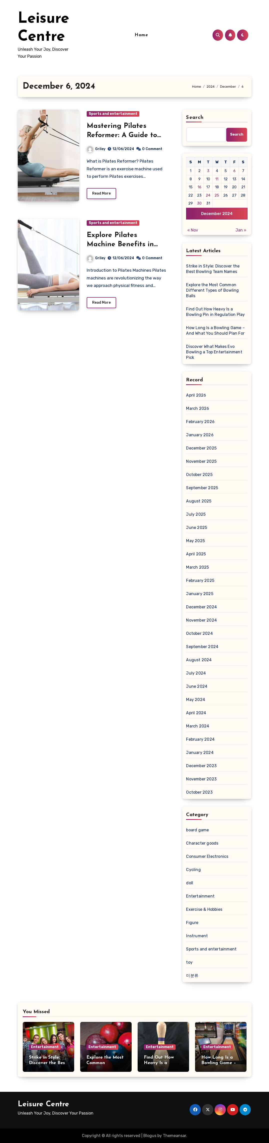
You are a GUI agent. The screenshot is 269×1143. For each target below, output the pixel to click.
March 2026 (197, 408)
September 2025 (202, 487)
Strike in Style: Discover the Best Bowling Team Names (213, 269)
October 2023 (199, 792)
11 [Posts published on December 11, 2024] (216, 179)
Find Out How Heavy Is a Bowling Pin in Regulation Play (215, 312)
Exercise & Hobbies (204, 909)
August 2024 (199, 660)
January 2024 (199, 752)
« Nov (192, 230)
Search (195, 117)
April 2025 (196, 554)
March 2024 (197, 726)
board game (197, 830)
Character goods (202, 843)
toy (189, 962)
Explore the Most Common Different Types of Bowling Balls (212, 290)
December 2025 (201, 448)
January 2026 (199, 435)
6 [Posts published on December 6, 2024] (234, 171)
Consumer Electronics (207, 856)
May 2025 (195, 540)
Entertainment (200, 896)
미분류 (192, 975)
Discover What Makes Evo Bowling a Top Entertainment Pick (214, 352)
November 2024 (201, 620)
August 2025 (198, 501)
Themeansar (174, 1135)
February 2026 (200, 421)
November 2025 (201, 461)
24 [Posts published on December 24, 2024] (208, 195)
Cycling (193, 869)
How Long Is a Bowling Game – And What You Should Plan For (215, 330)
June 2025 (196, 527)
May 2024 (195, 699)
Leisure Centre (43, 1104)
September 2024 (202, 646)
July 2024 (196, 673)
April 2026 (196, 395)
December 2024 (201, 607)
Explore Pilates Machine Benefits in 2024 (120, 244)
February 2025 (200, 580)
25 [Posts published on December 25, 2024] (217, 195)
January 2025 (199, 593)
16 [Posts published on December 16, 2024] (199, 187)
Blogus (149, 1135)
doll (189, 883)
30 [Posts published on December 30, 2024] (199, 203)
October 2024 (199, 633)
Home (141, 35)
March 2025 (197, 567)
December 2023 (201, 765)
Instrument (197, 935)
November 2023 (201, 779)
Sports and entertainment (113, 114)
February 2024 (200, 739)
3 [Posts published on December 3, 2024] (208, 171)
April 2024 (196, 712)
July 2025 (196, 514)
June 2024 (196, 686)
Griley (96, 149)
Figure (192, 922)
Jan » (241, 230)
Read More (101, 193)
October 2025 (199, 474)
